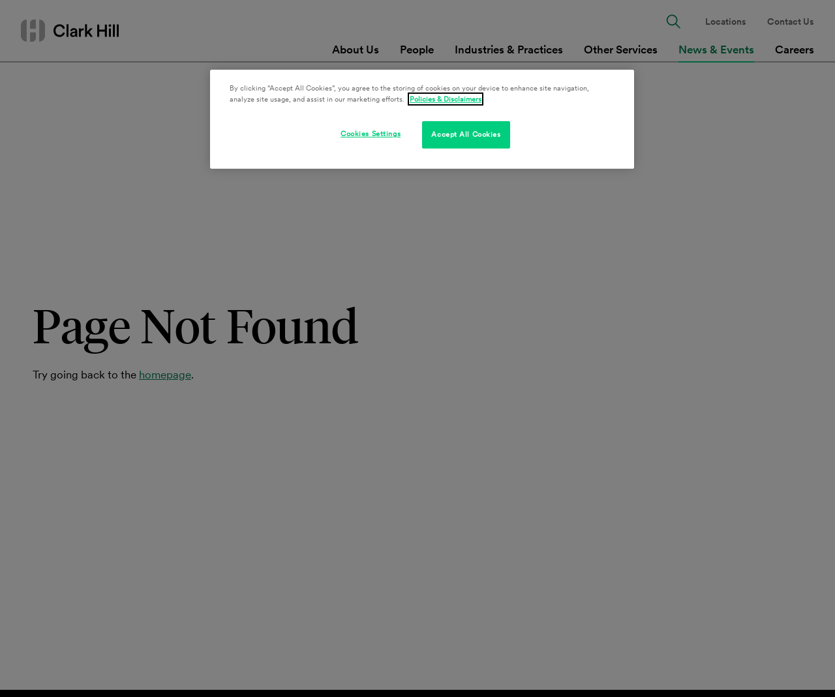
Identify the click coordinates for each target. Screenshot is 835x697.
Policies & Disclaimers (445, 99)
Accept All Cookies (465, 134)
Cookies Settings (371, 133)
